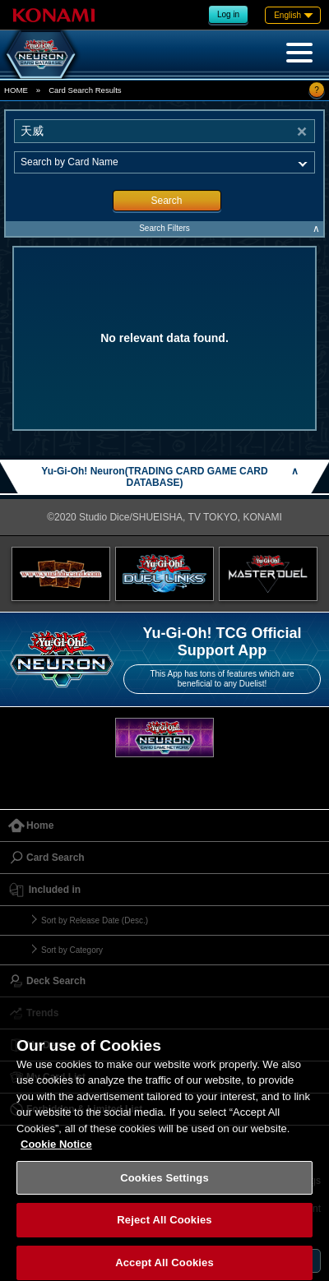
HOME (16, 90)
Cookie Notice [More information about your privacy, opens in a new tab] (56, 1152)
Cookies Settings (164, 1185)
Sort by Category (72, 950)
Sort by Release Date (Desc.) (94, 920)
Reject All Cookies (164, 1228)
